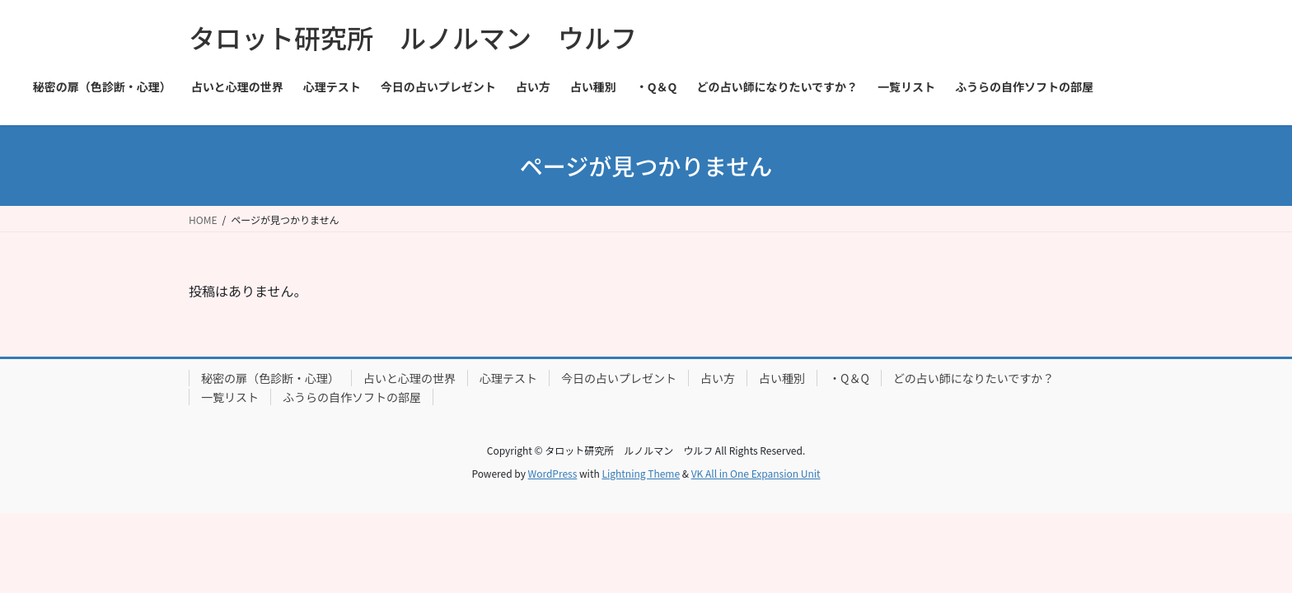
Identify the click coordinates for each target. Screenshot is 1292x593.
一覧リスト (230, 397)
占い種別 (782, 378)
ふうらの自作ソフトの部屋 (352, 397)
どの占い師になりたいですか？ (974, 378)
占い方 (717, 378)
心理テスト (508, 378)
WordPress (553, 473)
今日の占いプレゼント (618, 378)
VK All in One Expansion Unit (756, 473)
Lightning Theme (641, 473)
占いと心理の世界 (409, 378)
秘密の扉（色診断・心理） (270, 378)
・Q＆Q (849, 378)
